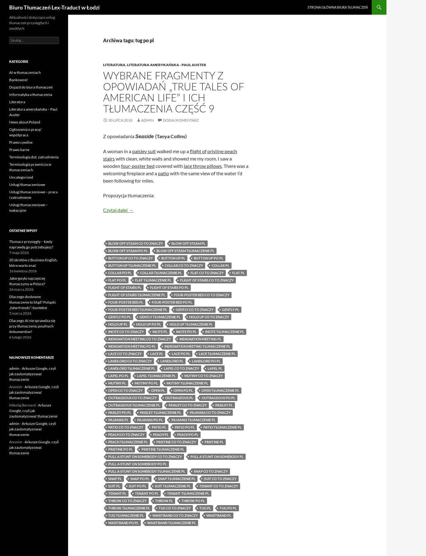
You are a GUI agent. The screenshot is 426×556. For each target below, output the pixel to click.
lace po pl (181, 354)
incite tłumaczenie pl (224, 332)
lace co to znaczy (125, 354)
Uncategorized (21, 177)
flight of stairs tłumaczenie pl (136, 295)
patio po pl (185, 427)
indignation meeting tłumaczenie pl (197, 346)
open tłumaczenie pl (220, 390)
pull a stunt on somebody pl (217, 457)
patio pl (159, 427)
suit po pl (137, 486)
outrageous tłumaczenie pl (134, 405)
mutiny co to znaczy (203, 376)
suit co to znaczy (220, 479)
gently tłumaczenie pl (160, 317)
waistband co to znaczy (175, 515)
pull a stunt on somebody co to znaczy (145, 457)
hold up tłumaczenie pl (191, 324)
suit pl (114, 486)
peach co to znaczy (126, 435)
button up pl (173, 258)
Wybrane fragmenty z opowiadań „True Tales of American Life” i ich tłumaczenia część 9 (173, 92)
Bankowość (18, 80)
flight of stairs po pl (169, 287)
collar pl (220, 265)
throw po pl (193, 501)
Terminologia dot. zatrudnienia (34, 157)
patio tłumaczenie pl (222, 427)
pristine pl (214, 442)
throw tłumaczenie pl (129, 508)
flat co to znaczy (207, 273)
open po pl (183, 390)
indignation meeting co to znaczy (139, 339)
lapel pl (215, 368)
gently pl (230, 310)
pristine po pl (120, 449)
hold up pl (118, 324)
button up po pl (208, 258)
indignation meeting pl (200, 339)
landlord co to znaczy (130, 361)
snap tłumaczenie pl (176, 479)
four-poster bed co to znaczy (201, 295)
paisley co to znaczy (188, 405)
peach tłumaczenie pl (128, 442)
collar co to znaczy (184, 265)
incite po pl (186, 332)
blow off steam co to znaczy (135, 243)
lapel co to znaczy (181, 368)
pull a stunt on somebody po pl (137, 464)
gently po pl (119, 317)
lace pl (156, 354)
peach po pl (187, 435)
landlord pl (171, 361)
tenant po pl (147, 493)
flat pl (238, 273)
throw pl (164, 501)
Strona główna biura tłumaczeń (338, 7)
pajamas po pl (150, 420)
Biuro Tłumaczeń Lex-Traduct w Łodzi (54, 7)
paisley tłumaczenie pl (160, 412)
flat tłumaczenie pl (153, 280)
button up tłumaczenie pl (132, 265)
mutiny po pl (146, 383)
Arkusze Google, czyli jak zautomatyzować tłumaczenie (32, 374)
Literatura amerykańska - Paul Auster (166, 64)
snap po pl (139, 479)
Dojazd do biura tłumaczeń (31, 87)
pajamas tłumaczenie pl (193, 420)
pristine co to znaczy (176, 442)
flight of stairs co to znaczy (207, 280)
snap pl (115, 479)
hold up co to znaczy (209, 317)
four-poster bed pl (125, 302)
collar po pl (120, 273)
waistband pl (218, 515)
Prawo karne (19, 149)
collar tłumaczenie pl (161, 273)
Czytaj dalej (118, 210)
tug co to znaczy (175, 508)
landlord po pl (206, 361)
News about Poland (24, 122)
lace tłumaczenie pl (217, 354)
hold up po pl (148, 324)
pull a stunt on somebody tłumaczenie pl (146, 471)
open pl (158, 390)
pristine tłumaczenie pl (162, 449)
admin (147, 120)
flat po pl (117, 280)
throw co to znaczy (127, 501)
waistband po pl (123, 523)
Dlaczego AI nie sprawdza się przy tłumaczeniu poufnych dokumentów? (32, 326)
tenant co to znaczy (218, 486)
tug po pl (228, 508)
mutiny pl (117, 383)
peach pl (161, 435)
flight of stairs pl (124, 287)
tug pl (205, 508)
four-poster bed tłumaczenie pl (137, 310)
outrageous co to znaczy (132, 398)
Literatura (114, 64)
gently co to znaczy (194, 310)
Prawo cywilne (21, 142)
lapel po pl (118, 376)
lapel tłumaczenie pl (156, 376)
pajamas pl (118, 420)
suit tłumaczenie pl (173, 486)
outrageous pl (179, 398)
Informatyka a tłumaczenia (30, 94)
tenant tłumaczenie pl (188, 493)
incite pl (159, 332)
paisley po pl (119, 412)
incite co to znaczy (126, 332)
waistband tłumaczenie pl (171, 523)
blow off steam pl (188, 243)
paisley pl (224, 405)
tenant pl (117, 493)
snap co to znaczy (211, 471)
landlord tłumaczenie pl (131, 368)
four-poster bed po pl (172, 302)
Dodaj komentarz (181, 120)
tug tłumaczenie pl (126, 515)
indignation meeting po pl (132, 346)
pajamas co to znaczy (210, 412)
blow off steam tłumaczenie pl (185, 251)
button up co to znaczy (130, 258)
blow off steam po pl (128, 251)
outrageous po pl (218, 398)
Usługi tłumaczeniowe (27, 184)
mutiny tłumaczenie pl (187, 383)
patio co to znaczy (125, 427)
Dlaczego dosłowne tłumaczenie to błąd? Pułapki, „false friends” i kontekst (32, 302)
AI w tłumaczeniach (25, 72)
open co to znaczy (125, 390)
